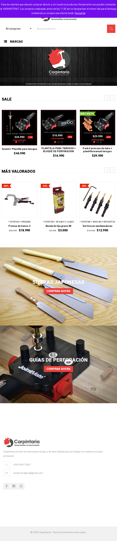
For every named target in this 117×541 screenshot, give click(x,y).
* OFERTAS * (14, 222)
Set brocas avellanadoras (98, 226)
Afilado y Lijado (65, 222)
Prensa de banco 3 (19, 226)
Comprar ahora (58, 291)
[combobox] (17, 29)
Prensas (26, 222)
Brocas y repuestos (104, 222)
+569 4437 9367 (22, 464)
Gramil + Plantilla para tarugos (19, 149)
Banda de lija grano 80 (58, 226)
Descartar (80, 13)
